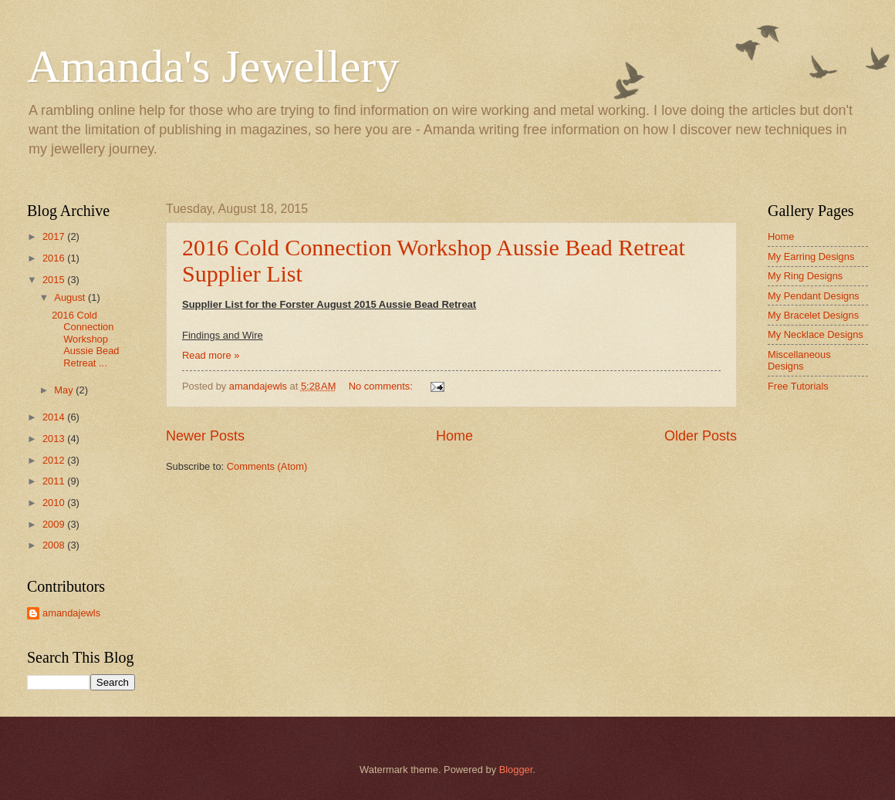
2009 (54, 524)
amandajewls (71, 613)
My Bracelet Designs (813, 315)
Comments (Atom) (267, 466)
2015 (54, 279)
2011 (54, 481)
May (65, 390)
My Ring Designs (805, 276)
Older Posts (700, 436)
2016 (54, 258)
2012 (54, 460)
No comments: (382, 386)
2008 (54, 545)
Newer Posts (205, 436)
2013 (54, 438)
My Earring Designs (811, 256)
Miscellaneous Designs (799, 360)
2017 (54, 236)
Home (454, 436)
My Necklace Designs (815, 334)
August (71, 297)
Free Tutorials (798, 386)
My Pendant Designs (814, 296)
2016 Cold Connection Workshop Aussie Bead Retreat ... (85, 339)
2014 (54, 417)
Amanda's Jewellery (213, 66)
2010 (54, 502)
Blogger (516, 769)
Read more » (210, 355)
